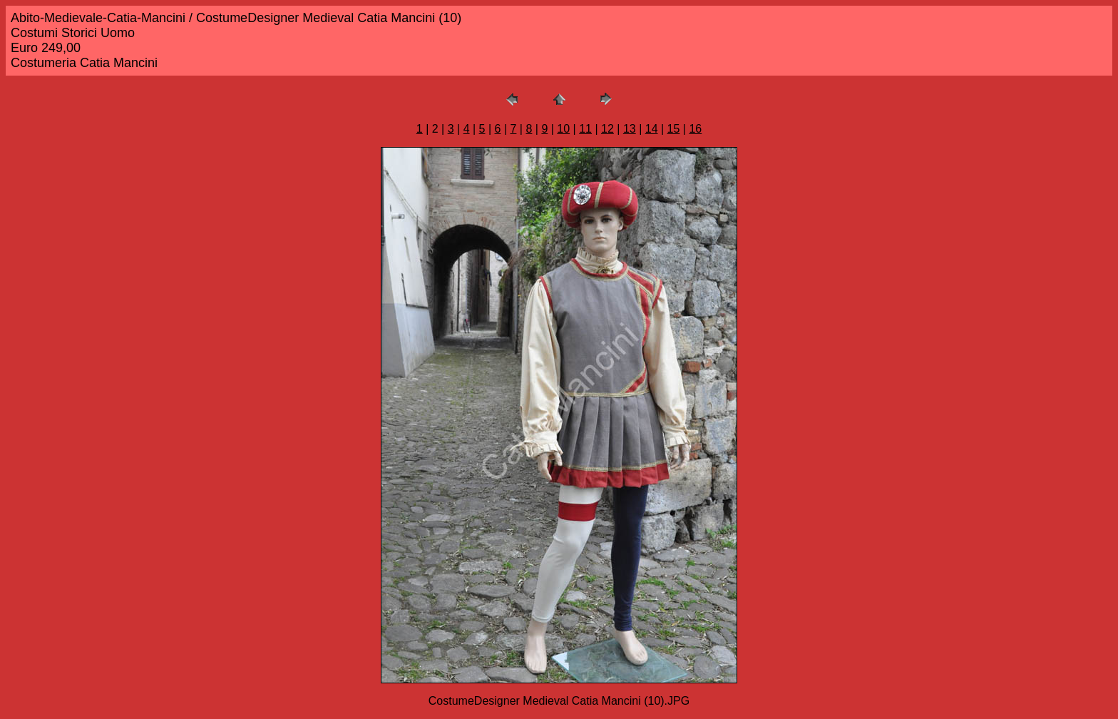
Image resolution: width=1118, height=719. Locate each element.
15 (673, 129)
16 (695, 129)
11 (585, 129)
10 (563, 129)
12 (607, 129)
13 (629, 129)
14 (651, 129)
